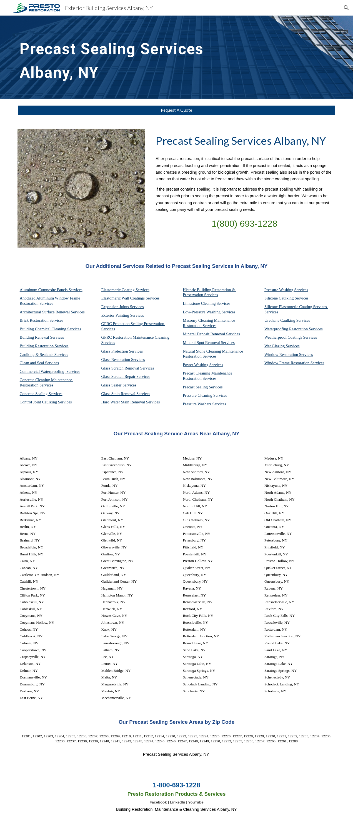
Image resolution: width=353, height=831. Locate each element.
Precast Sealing (196, 387)
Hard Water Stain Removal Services (130, 402)
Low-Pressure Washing (202, 312)
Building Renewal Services (42, 337)
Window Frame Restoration (287, 363)
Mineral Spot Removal (202, 342)
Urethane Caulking (280, 320)
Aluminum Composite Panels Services (51, 290)
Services (224, 303)
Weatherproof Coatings (283, 337)
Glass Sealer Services (118, 385)
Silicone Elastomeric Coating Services (295, 307)
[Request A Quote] (177, 110)
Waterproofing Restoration (286, 329)
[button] (346, 7)
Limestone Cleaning (199, 303)
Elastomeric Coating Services (125, 290)
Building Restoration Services (44, 346)
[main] (122, 57)
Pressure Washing (279, 290)
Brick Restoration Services (41, 320)
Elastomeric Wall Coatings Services (130, 298)
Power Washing (196, 365)
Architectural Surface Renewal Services (52, 312)
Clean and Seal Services (39, 363)
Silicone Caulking (279, 298)
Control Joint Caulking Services (46, 402)
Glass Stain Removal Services (125, 393)
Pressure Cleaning (198, 395)
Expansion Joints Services (122, 307)
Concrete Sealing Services (41, 393)
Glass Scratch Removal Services (127, 368)
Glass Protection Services (122, 351)
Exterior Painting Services (122, 315)
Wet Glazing (275, 346)
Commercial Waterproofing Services (50, 371)
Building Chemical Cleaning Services (50, 329)
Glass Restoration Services (123, 359)
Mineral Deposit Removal (204, 334)
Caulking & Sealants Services (44, 354)
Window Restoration (281, 354)
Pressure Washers (197, 404)
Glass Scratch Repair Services (125, 376)
